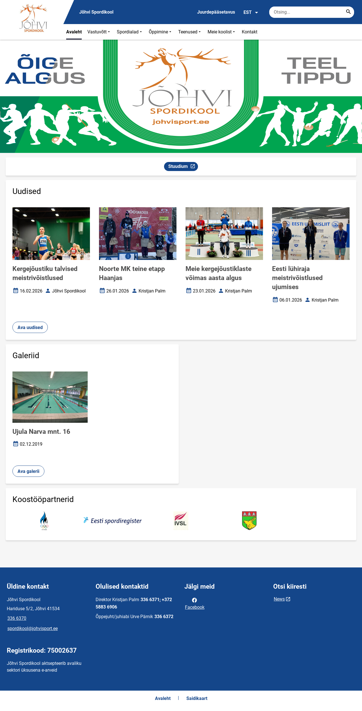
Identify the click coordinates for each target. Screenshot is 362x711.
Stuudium (183, 167)
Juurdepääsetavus (216, 12)
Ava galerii (28, 471)
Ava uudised (30, 327)
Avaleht (74, 32)
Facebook (194, 603)
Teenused (190, 32)
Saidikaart (196, 698)
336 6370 (16, 618)
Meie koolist (222, 32)
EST (251, 12)
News (279, 599)
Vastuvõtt (99, 32)
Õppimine (161, 32)
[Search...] (348, 12)
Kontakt (249, 32)
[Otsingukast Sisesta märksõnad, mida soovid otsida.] (311, 12)
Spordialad (130, 32)
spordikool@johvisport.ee (32, 628)
